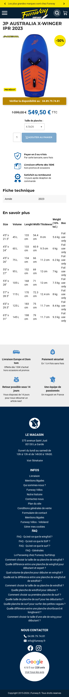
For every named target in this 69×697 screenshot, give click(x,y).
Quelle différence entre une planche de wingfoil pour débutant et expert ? (34, 566)
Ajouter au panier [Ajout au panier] (38, 137)
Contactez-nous (34, 499)
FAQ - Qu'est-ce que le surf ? (34, 545)
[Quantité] (17, 137)
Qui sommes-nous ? (34, 485)
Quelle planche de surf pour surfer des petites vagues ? (35, 603)
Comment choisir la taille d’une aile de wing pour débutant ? (34, 618)
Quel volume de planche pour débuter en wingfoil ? (34, 572)
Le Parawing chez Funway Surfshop (34, 555)
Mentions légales (34, 480)
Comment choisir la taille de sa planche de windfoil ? (34, 585)
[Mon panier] (65, 12)
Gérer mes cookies (34, 526)
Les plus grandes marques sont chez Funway (31, 3)
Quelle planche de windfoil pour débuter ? (34, 590)
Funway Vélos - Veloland (34, 522)
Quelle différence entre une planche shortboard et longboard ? (35, 610)
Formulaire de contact (34, 512)
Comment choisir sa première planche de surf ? (34, 594)
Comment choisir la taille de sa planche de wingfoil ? (34, 559)
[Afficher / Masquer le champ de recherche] (57, 12)
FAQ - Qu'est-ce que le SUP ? (34, 541)
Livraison (34, 475)
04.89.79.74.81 (51, 101)
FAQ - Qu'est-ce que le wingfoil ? (34, 536)
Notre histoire (34, 494)
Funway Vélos (34, 489)
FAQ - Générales (35, 550)
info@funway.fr (34, 640)
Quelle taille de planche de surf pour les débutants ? (34, 599)
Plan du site (34, 503)
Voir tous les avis (34, 672)
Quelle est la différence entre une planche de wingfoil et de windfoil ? (34, 579)
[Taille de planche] (34, 126)
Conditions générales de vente (34, 508)
